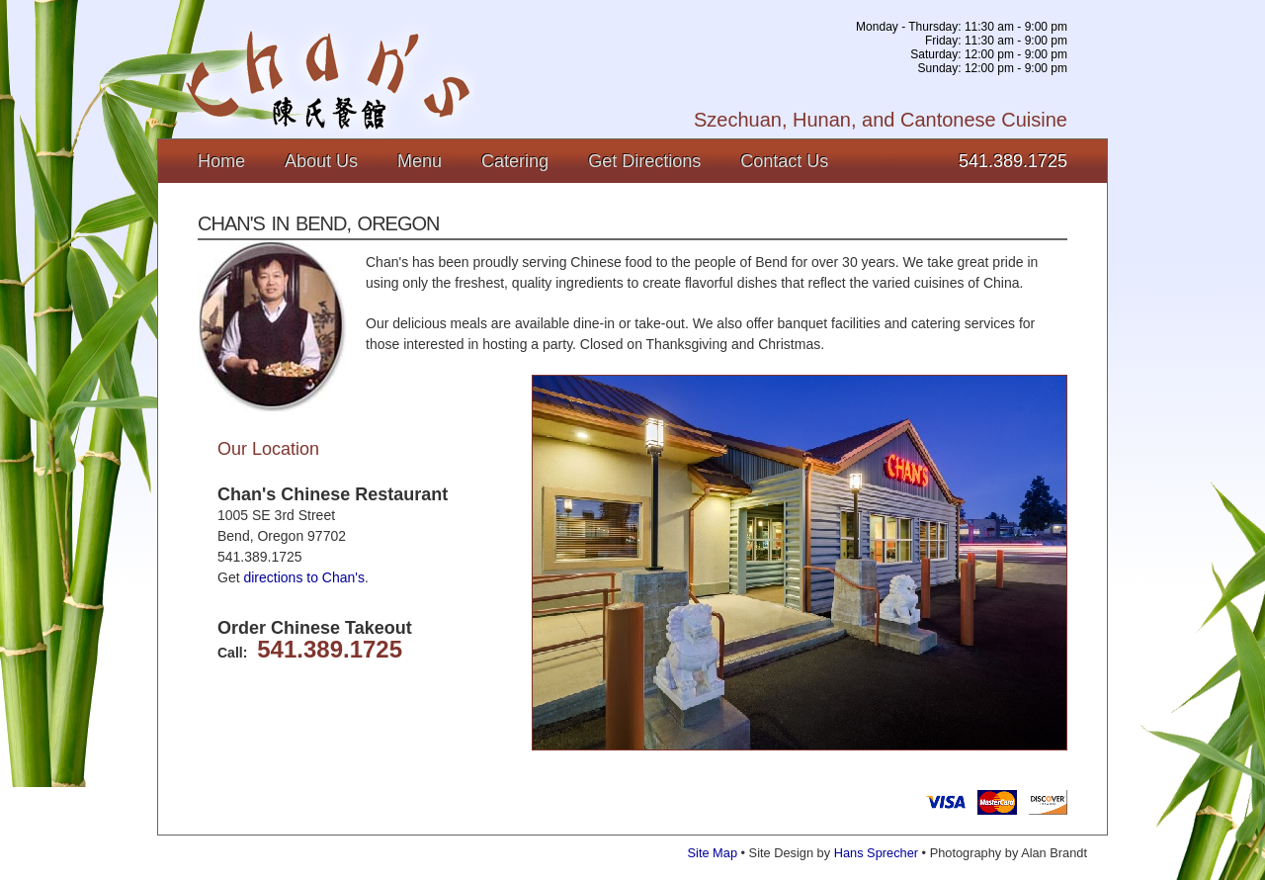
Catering (514, 161)
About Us (321, 161)
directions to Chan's (304, 577)
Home (221, 161)
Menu (419, 161)
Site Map (713, 852)
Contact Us (784, 161)
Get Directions (644, 161)
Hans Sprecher (876, 852)
